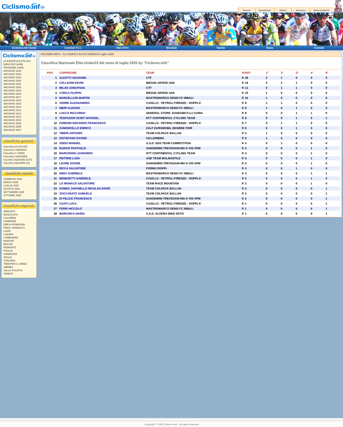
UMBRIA (8, 267)
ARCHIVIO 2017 (12, 97)
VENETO (8, 273)
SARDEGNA (10, 254)
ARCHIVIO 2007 (12, 130)
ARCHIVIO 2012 (12, 113)
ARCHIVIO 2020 (12, 87)
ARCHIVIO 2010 (12, 120)
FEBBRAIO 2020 (13, 179)
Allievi (282, 10)
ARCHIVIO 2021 (12, 84)
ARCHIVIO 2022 (12, 80)
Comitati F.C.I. (73, 47)
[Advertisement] (18, 346)
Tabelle (220, 47)
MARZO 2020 (11, 182)
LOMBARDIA (11, 237)
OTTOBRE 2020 (12, 195)
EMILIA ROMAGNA (14, 224)
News (269, 47)
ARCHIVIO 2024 (12, 74)
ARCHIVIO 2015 (12, 103)
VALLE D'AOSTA (13, 270)
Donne (246, 10)
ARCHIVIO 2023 (12, 77)
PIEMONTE (10, 247)
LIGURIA (8, 234)
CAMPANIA (10, 221)
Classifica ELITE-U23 (15, 146)
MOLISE (8, 244)
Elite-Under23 (321, 10)
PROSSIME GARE (14, 67)
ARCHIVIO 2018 (12, 94)
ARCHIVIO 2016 (12, 100)
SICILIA (8, 257)
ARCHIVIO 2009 (12, 123)
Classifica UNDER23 (15, 150)
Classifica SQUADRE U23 (17, 163)
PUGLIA (8, 250)
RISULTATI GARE (13, 64)
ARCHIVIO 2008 (12, 126)
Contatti (319, 47)
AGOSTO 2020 (12, 188)
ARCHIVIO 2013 (12, 110)
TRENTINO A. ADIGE (15, 263)
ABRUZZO (9, 211)
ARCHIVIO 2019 (12, 90)
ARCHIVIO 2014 (12, 107)
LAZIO (7, 231)
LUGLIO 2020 (11, 185)
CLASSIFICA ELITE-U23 (17, 61)
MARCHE (9, 241)
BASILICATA (11, 214)
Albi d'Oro (122, 47)
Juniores (301, 10)
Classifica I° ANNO (14, 153)
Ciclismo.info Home (24, 47)
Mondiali (171, 47)
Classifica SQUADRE (15, 156)
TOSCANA (9, 260)
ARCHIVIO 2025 (12, 71)
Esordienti (265, 10)
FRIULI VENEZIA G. (14, 227)
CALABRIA (10, 218)
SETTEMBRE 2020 (14, 192)
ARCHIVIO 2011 (12, 117)
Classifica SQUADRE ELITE (18, 160)
